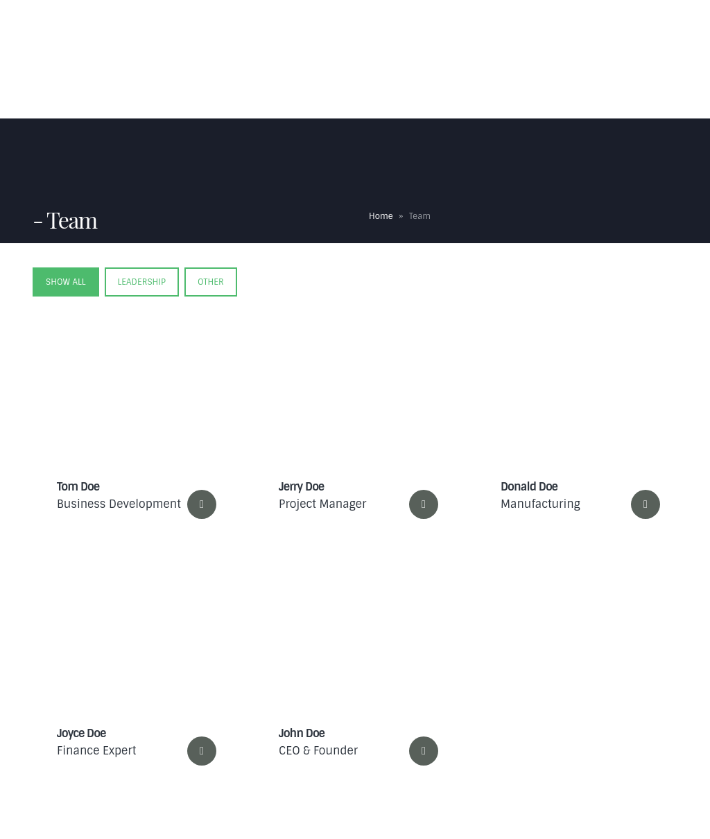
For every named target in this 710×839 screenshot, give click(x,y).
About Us (297, 31)
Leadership (142, 282)
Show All (66, 282)
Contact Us (254, 90)
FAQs (422, 31)
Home (242, 31)
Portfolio (555, 31)
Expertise (361, 31)
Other (211, 282)
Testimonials (483, 31)
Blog (611, 31)
